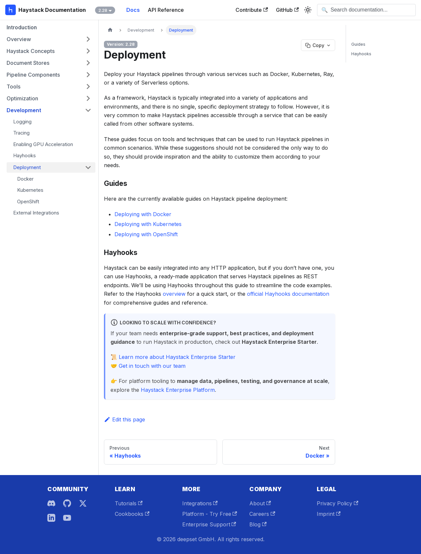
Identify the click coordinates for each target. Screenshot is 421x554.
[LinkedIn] (51, 518)
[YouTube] (67, 518)
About (260, 503)
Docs (133, 10)
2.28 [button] (102, 10)
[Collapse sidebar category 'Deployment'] (88, 167)
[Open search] (366, 10)
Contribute (251, 10)
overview (174, 293)
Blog (257, 524)
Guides (358, 44)
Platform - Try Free (209, 514)
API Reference (166, 10)
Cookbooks (132, 514)
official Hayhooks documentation (288, 293)
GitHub (287, 10)
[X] (83, 503)
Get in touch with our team (152, 366)
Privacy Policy (337, 503)
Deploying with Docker (142, 214)
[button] (49, 39)
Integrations (200, 503)
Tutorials (128, 503)
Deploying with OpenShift (146, 234)
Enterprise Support (209, 524)
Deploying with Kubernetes (148, 224)
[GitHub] (67, 503)
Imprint (328, 514)
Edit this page (124, 419)
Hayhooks (361, 53)
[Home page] (110, 30)
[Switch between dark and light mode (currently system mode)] (308, 10)
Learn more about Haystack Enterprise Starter (177, 357)
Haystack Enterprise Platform (178, 390)
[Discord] (51, 503)
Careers (262, 514)
